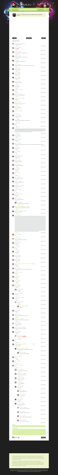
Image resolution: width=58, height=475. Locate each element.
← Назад (14, 38)
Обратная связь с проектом (36, 471)
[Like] (19, 50)
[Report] (43, 50)
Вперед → (43, 38)
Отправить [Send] (43, 437)
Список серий (29, 38)
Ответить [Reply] (16, 50)
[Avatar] (13, 437)
